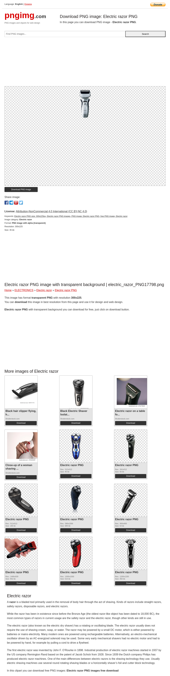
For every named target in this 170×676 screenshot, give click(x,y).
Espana (28, 4)
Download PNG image (21, 189)
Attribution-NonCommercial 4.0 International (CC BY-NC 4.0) (51, 211)
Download (21, 423)
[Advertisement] (85, 63)
